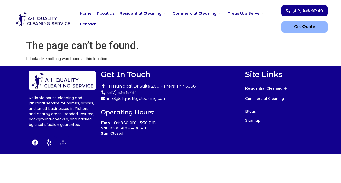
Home (86, 13)
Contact (88, 24)
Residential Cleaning (143, 13)
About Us (106, 13)
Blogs (250, 111)
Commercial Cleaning (197, 13)
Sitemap (252, 120)
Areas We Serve (246, 13)
